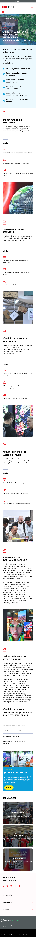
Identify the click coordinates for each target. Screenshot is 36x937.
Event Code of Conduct (22, 934)
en (5, 12)
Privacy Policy (12, 932)
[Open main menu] (32, 6)
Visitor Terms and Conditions (7, 934)
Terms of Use (21, 932)
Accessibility (4, 932)
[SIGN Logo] (8, 6)
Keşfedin (8, 787)
